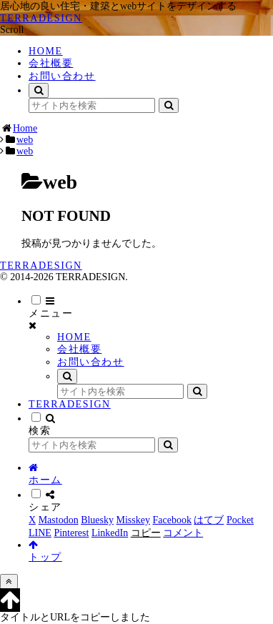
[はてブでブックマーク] (209, 520)
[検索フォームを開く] (39, 90)
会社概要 (79, 349)
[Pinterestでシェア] (71, 533)
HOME (74, 337)
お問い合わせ (90, 362)
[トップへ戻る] (9, 581)
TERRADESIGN (70, 404)
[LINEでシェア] (40, 533)
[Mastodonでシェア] (59, 520)
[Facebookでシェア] (171, 520)
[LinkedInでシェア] (109, 533)
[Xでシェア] (32, 520)
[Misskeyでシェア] (133, 520)
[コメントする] (183, 533)
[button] (169, 105)
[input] (92, 105)
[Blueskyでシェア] (97, 520)
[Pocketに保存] (240, 520)
